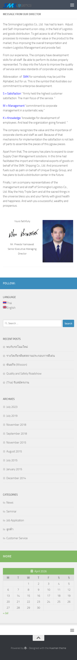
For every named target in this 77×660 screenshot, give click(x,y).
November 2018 (16, 424)
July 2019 (11, 416)
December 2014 (16, 478)
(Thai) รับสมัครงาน (17, 382)
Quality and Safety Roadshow (23, 373)
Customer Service (17, 538)
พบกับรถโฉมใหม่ (17, 347)
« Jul (5, 613)
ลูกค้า (9, 529)
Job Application (15, 520)
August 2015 (14, 451)
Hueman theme (57, 648)
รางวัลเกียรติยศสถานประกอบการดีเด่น (30, 356)
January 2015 (14, 469)
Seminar (11, 511)
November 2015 (16, 442)
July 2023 (11, 407)
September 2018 (16, 433)
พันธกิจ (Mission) (16, 364)
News (9, 502)
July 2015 (11, 460)
